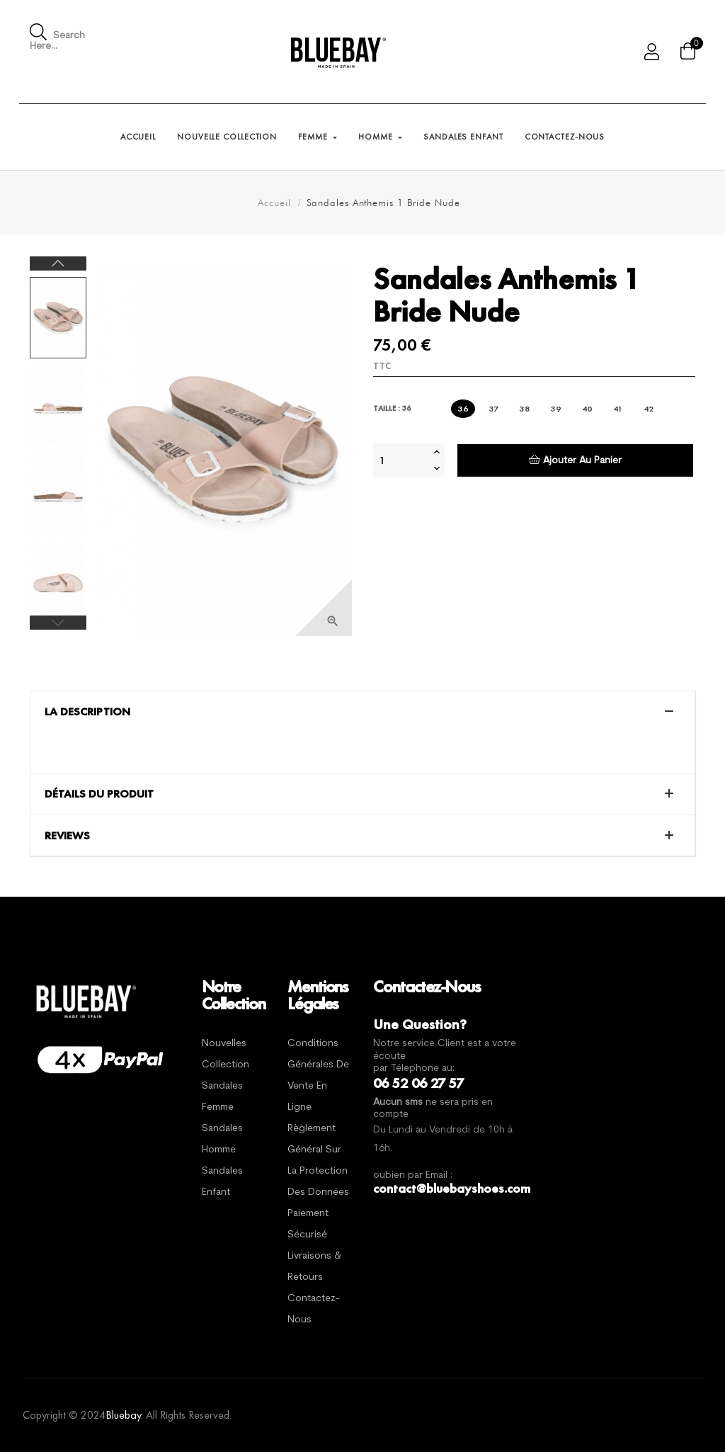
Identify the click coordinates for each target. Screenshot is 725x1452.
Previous (58, 623)
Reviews (67, 835)
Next (58, 263)
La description (87, 711)
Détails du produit (99, 794)
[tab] (362, 711)
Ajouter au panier (575, 460)
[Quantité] (401, 460)
